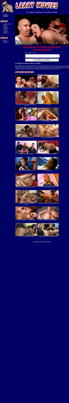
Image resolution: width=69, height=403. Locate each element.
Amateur (5, 25)
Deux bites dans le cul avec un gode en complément (26, 197)
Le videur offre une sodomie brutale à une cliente (26, 82)
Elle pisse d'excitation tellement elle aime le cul (26, 180)
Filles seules (6, 41)
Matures (5, 33)
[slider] (35, 43)
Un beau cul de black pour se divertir (26, 230)
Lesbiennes (6, 32)
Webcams (6, 16)
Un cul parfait (47, 98)
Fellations (6, 28)
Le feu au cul (26, 115)
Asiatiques (6, 27)
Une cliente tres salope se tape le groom (47, 82)
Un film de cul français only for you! (26, 147)
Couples (5, 42)
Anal (5, 26)
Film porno (6, 15)
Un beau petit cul (47, 164)
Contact (49, 241)
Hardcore (6, 31)
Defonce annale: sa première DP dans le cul (47, 230)
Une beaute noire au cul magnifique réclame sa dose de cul (26, 98)
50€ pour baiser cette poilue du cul (47, 147)
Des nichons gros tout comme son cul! (26, 131)
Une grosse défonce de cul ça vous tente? (47, 213)
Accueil (5, 14)
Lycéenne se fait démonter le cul (26, 164)
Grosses (5, 30)
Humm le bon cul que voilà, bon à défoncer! (26, 213)
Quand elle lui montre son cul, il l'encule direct (47, 197)
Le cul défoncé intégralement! (47, 131)
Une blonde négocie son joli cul (47, 180)
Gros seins (6, 29)
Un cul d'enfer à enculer (47, 115)
